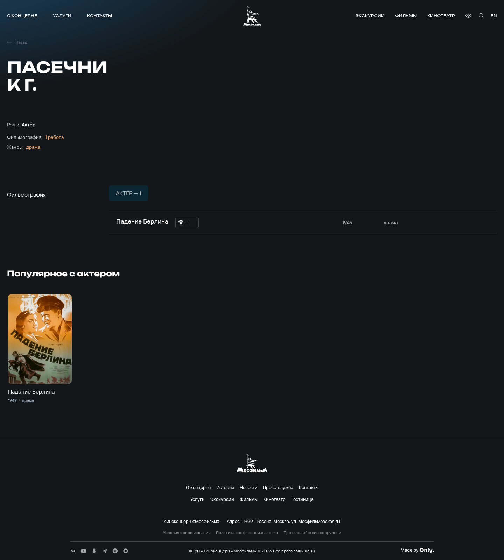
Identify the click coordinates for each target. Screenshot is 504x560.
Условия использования (186, 532)
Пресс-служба (278, 487)
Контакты (99, 15)
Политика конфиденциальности (247, 532)
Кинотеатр (441, 15)
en (494, 15)
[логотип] (252, 15)
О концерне (22, 15)
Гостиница (302, 499)
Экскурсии (370, 15)
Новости (248, 487)
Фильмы (406, 15)
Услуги (62, 15)
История (225, 487)
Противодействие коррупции (312, 532)
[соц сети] (73, 551)
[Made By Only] (417, 550)
